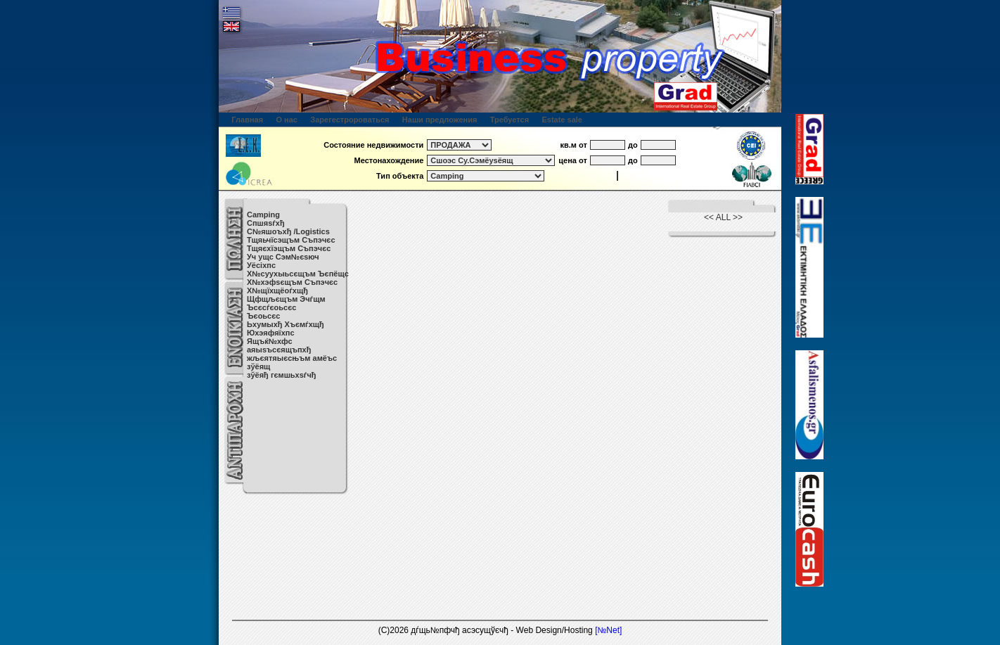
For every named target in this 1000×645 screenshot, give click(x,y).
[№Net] (608, 630)
